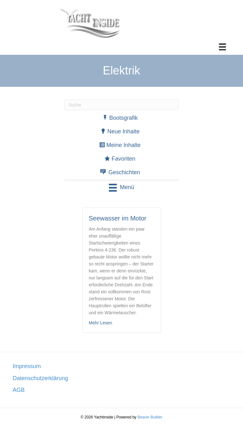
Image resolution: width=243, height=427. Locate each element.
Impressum (27, 366)
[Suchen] (121, 104)
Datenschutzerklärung (40, 378)
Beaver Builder (149, 417)
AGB (19, 390)
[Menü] (222, 47)
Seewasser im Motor (117, 218)
